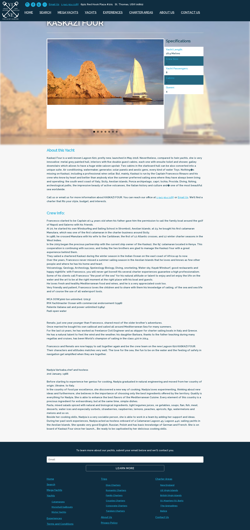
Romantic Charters (116, 490)
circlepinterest (44, 5)
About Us (167, 12)
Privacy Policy (109, 522)
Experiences (113, 12)
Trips (104, 479)
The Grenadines (168, 505)
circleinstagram (27, 5)
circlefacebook (33, 5)
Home (28, 12)
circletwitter (39, 5)
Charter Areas (141, 12)
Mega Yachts (68, 12)
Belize (163, 511)
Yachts (91, 12)
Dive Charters (113, 485)
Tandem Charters (115, 511)
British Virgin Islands (171, 495)
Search (45, 12)
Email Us (54, 4)
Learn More (125, 468)
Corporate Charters (116, 505)
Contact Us (190, 12)
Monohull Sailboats (62, 507)
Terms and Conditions (60, 523)
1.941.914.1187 (70, 4)
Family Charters (114, 495)
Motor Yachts (59, 512)
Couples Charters (115, 500)
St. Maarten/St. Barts (171, 500)
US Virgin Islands (169, 490)
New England (167, 485)
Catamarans (58, 501)
